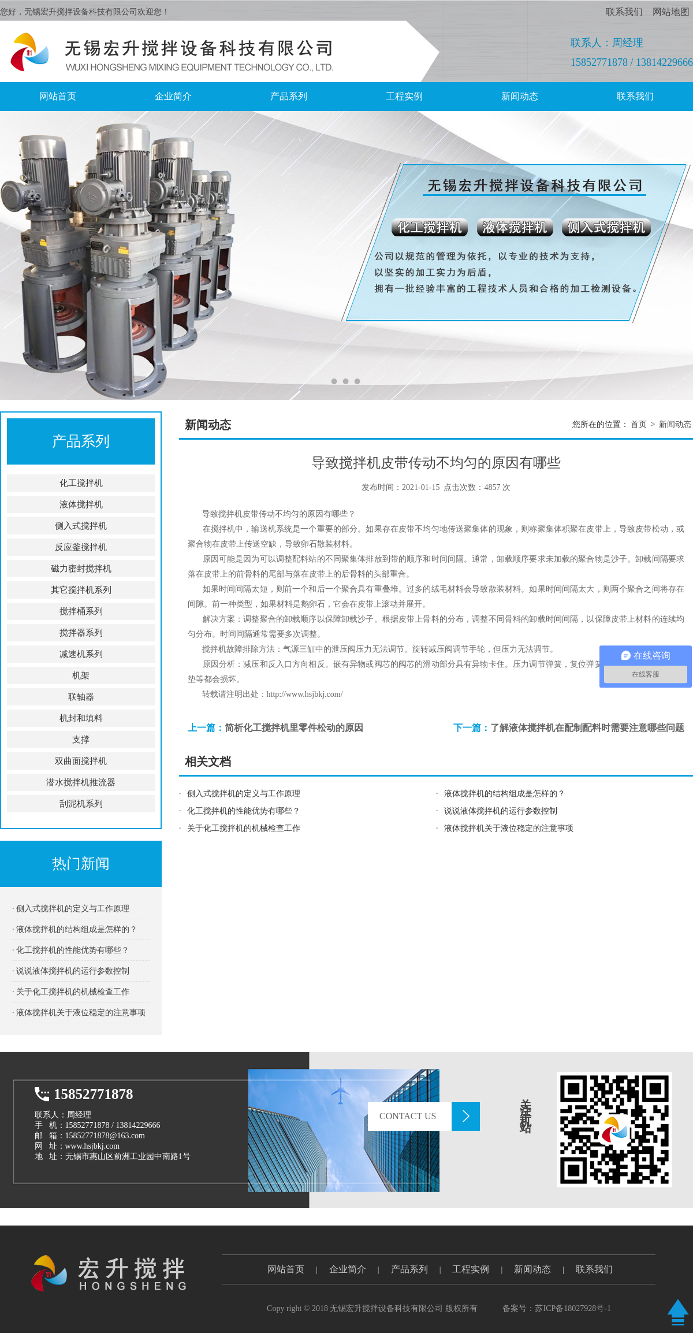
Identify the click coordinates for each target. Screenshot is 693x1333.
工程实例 (404, 96)
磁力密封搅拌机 (81, 568)
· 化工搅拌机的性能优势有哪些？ (70, 950)
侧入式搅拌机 (81, 525)
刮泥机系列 (81, 803)
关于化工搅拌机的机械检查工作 (243, 828)
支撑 (81, 739)
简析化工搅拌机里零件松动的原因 (294, 728)
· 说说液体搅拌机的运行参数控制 (70, 971)
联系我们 (624, 12)
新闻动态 (519, 96)
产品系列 (288, 96)
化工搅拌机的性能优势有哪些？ (243, 811)
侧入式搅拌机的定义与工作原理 (243, 793)
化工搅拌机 (81, 483)
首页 (639, 424)
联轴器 (81, 696)
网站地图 (671, 12)
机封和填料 (81, 718)
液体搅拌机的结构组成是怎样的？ (504, 793)
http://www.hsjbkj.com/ (305, 694)
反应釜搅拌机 (81, 547)
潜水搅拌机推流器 (81, 782)
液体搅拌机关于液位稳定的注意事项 (508, 828)
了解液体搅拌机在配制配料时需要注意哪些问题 (587, 728)
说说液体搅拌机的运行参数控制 (500, 811)
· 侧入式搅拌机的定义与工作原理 (70, 908)
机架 (81, 675)
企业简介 (173, 96)
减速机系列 (81, 654)
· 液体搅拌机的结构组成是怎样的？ (74, 929)
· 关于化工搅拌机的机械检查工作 (70, 991)
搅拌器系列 (81, 632)
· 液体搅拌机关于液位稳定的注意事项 (79, 1012)
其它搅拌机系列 (81, 590)
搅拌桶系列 (81, 611)
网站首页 (285, 1269)
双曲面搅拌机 (81, 761)
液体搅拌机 (81, 504)
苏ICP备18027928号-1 (572, 1308)
